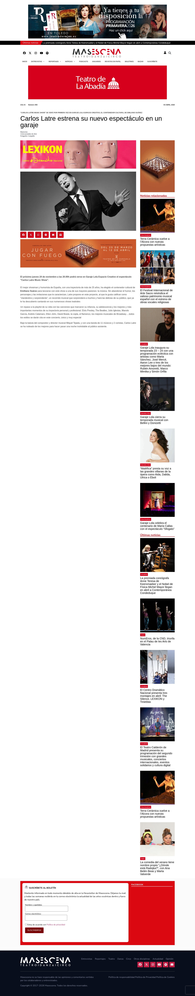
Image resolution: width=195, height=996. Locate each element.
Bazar (140, 61)
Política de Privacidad (145, 977)
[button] (170, 53)
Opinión (169, 958)
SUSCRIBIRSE (34, 930)
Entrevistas (38, 61)
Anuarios (96, 61)
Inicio (24, 61)
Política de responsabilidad (121, 977)
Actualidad (144, 344)
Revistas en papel (113, 61)
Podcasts (83, 61)
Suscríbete (152, 61)
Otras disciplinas (145, 235)
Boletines (129, 61)
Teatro (143, 858)
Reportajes (55, 61)
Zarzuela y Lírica (145, 413)
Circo (128, 958)
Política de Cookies (165, 977)
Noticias (70, 61)
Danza (143, 635)
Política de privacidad (56, 924)
